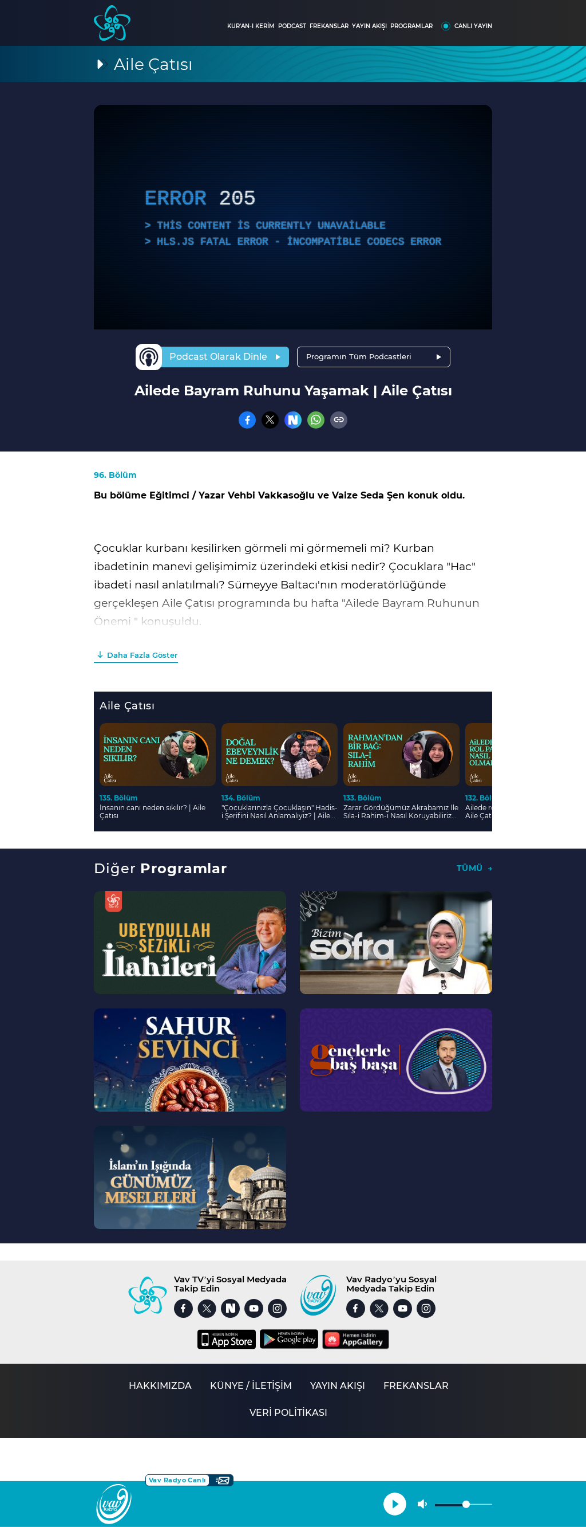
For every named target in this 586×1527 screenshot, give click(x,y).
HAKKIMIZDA (160, 1385)
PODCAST (292, 26)
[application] (293, 217)
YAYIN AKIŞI (369, 26)
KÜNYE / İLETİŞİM (251, 1385)
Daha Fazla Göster (142, 655)
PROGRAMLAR (411, 26)
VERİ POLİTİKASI (288, 1412)
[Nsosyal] (293, 420)
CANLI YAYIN (473, 26)
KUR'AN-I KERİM (251, 26)
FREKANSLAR (329, 26)
